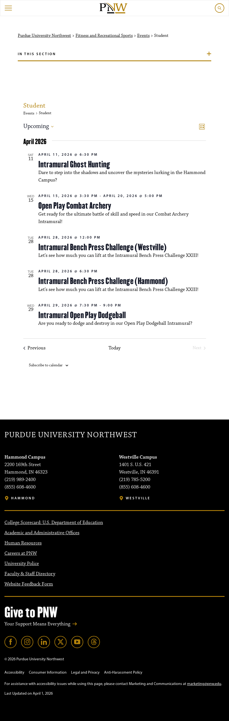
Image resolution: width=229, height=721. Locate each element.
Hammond (23, 498)
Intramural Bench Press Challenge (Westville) (102, 247)
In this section (37, 54)
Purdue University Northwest (44, 35)
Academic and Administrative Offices (41, 533)
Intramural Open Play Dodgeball (82, 315)
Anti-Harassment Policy (123, 672)
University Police (21, 564)
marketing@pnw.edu (204, 683)
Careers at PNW (20, 553)
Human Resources (23, 543)
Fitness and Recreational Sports (104, 35)
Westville (138, 498)
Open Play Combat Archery (74, 205)
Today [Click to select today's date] (114, 348)
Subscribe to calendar (45, 365)
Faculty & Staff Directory (29, 574)
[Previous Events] (34, 348)
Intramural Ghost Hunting (74, 164)
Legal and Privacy (85, 672)
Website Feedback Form (28, 584)
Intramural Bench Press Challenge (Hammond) (103, 281)
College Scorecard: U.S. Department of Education (53, 523)
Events (143, 35)
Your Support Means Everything (37, 624)
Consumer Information (48, 672)
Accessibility (14, 672)
